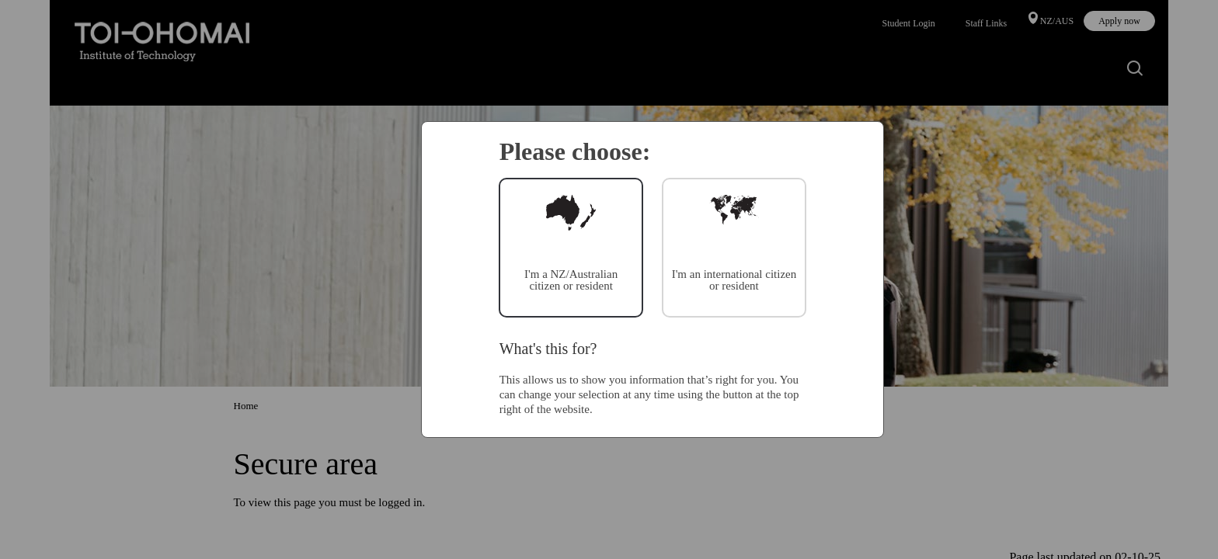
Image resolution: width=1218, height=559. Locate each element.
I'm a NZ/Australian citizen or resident (571, 280)
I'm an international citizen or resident (734, 280)
